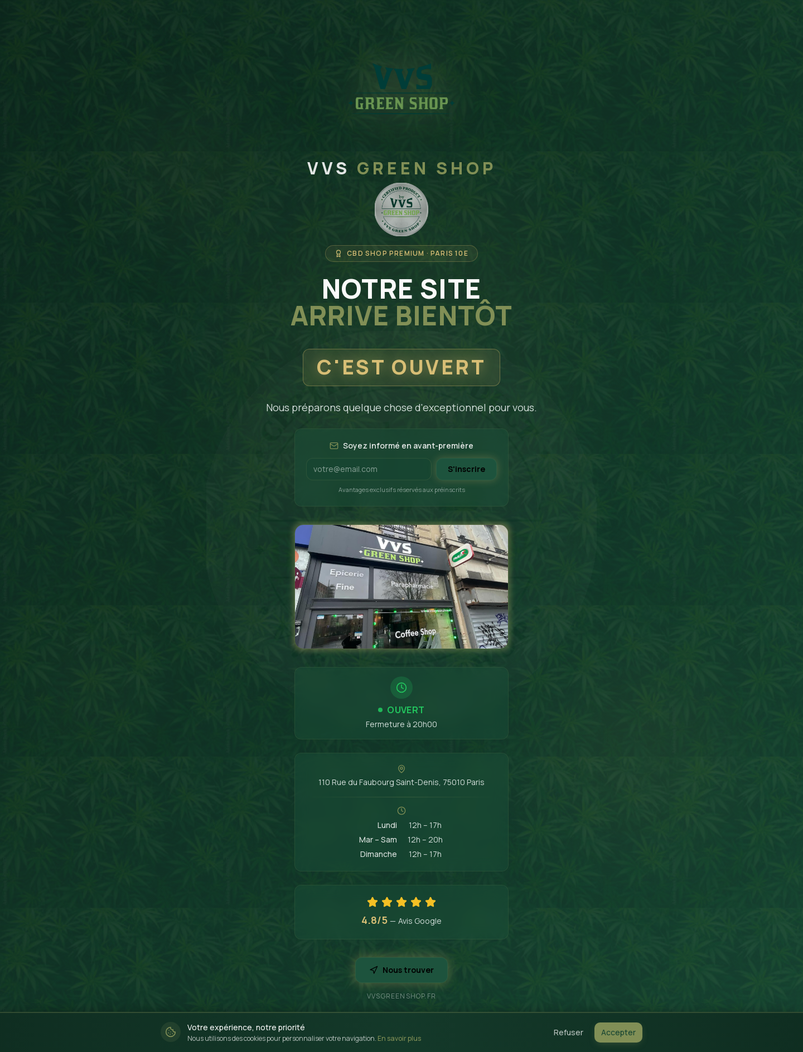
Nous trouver (401, 970)
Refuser (568, 1032)
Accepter (618, 1032)
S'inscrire (466, 469)
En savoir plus (399, 1038)
